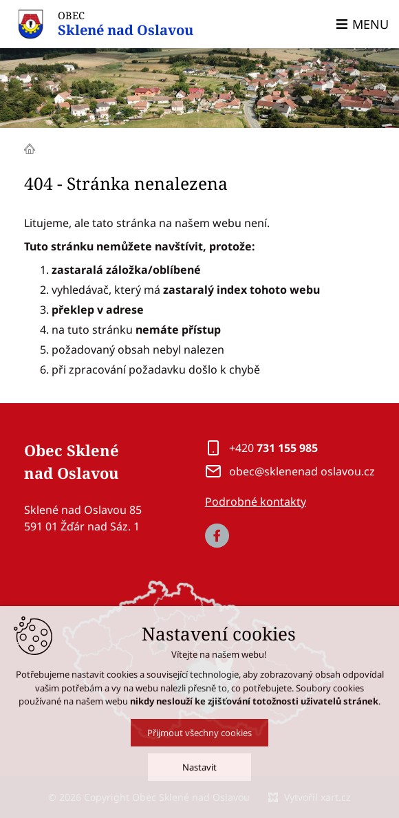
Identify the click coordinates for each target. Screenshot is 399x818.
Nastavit (199, 779)
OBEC (125, 24)
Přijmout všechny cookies (199, 745)
